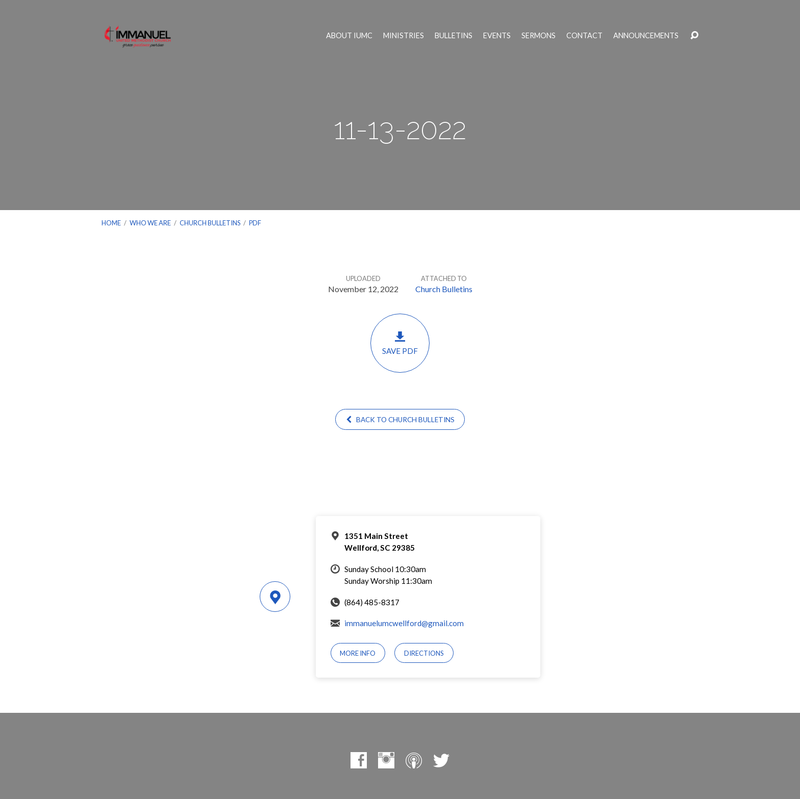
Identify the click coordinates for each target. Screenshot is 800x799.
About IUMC (349, 35)
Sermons (538, 35)
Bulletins (453, 35)
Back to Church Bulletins (400, 420)
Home (111, 223)
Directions (424, 653)
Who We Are (150, 223)
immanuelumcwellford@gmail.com (404, 623)
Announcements (646, 35)
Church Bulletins (210, 223)
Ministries (403, 35)
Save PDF (400, 342)
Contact (584, 35)
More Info (358, 653)
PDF (255, 223)
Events (497, 35)
